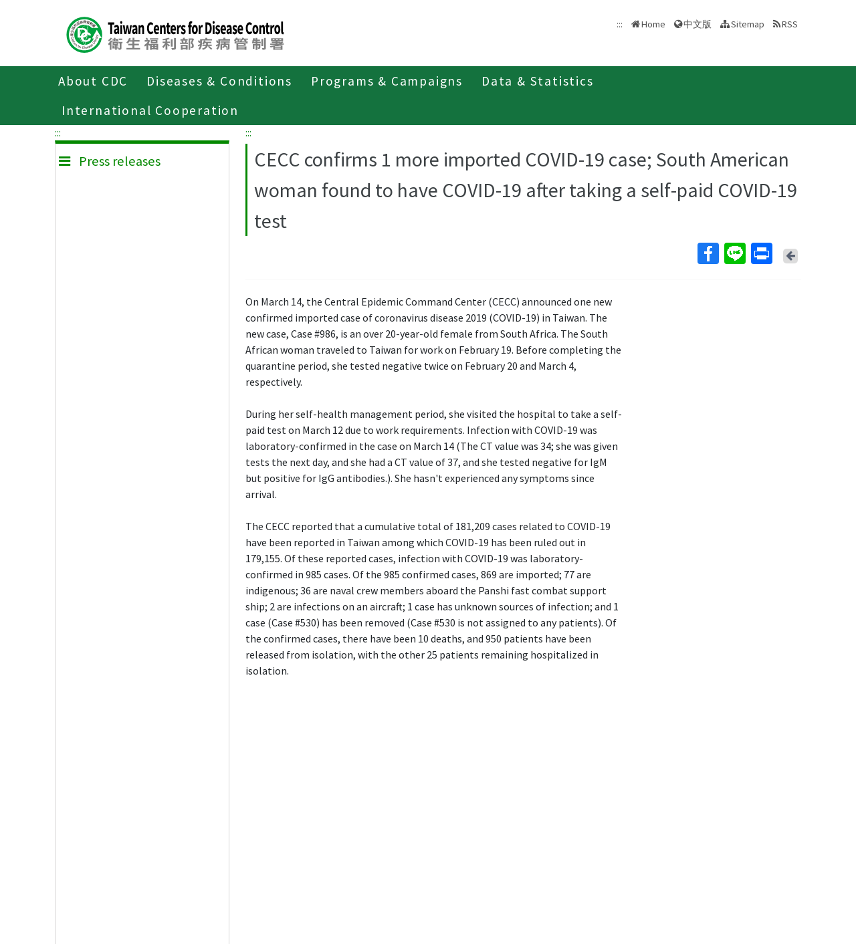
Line (734, 253)
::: (58, 132)
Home (653, 24)
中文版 (697, 24)
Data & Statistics (537, 81)
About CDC (93, 81)
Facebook (707, 253)
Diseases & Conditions (219, 81)
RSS (790, 24)
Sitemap (747, 24)
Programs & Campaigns (387, 81)
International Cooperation (150, 110)
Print (761, 253)
